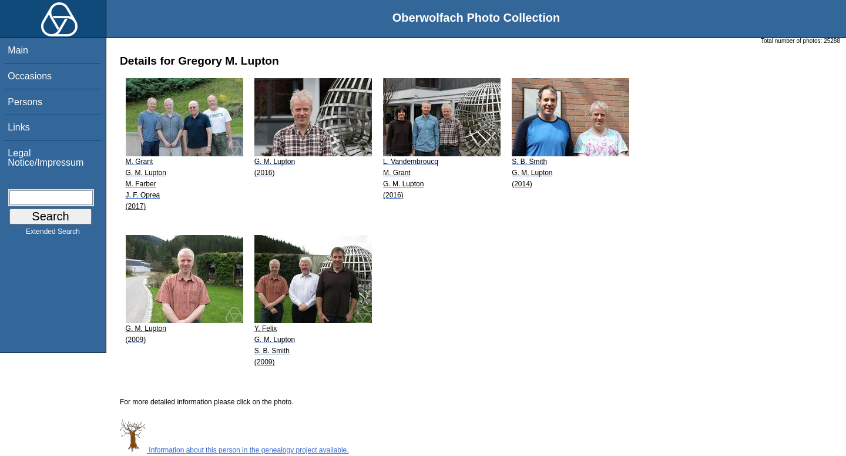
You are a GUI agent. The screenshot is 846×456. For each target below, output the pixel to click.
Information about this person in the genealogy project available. (234, 450)
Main (18, 50)
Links (18, 127)
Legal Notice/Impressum (45, 157)
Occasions (30, 76)
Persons (25, 102)
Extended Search (53, 233)
